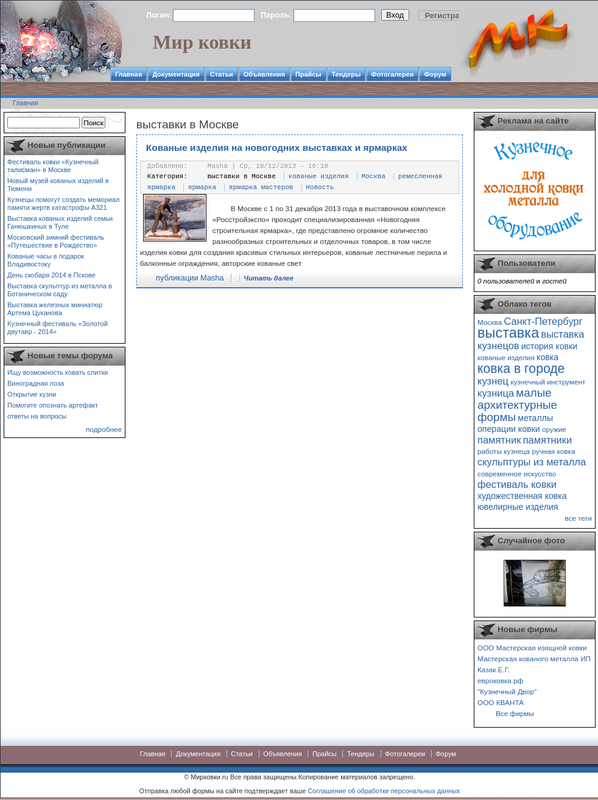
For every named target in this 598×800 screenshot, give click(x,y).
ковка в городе (521, 368)
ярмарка (202, 187)
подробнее (104, 429)
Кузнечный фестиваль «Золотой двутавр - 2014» (57, 327)
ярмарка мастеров (261, 187)
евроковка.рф (500, 680)
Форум (435, 74)
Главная (128, 74)
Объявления (264, 74)
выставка (508, 333)
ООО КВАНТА (500, 702)
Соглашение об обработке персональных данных (384, 791)
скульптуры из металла (531, 461)
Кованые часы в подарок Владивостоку (45, 260)
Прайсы (308, 74)
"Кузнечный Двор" (506, 691)
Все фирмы (515, 713)
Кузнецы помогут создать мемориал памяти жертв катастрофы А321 (63, 203)
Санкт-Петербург (543, 321)
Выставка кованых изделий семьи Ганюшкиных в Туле (60, 222)
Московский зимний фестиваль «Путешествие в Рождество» (55, 241)
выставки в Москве (242, 176)
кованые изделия (319, 176)
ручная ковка (553, 451)
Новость (320, 187)
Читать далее (269, 278)
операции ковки (508, 429)
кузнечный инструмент (547, 382)
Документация (176, 74)
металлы (535, 418)
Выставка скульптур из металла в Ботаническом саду (59, 289)
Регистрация (449, 15)
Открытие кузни (32, 394)
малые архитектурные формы (517, 404)
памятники (547, 439)
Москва (373, 176)
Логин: (159, 14)
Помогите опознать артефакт (52, 405)
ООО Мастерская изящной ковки (532, 648)
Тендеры (346, 74)
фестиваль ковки (517, 484)
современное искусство (516, 474)
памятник (499, 439)
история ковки (549, 346)
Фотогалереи (392, 74)
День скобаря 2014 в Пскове (51, 275)
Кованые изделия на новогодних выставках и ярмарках (276, 147)
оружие (554, 429)
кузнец (492, 380)
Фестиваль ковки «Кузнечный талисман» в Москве (53, 165)
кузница (495, 393)
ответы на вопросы (36, 416)
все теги (578, 518)
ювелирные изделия (517, 507)
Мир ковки (202, 42)
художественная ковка (522, 496)
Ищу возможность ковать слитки (57, 372)
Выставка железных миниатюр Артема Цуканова (54, 308)
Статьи (221, 74)
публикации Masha (189, 277)
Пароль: (276, 14)
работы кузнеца (503, 451)
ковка (547, 357)
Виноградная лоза (35, 383)
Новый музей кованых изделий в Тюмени (58, 184)
